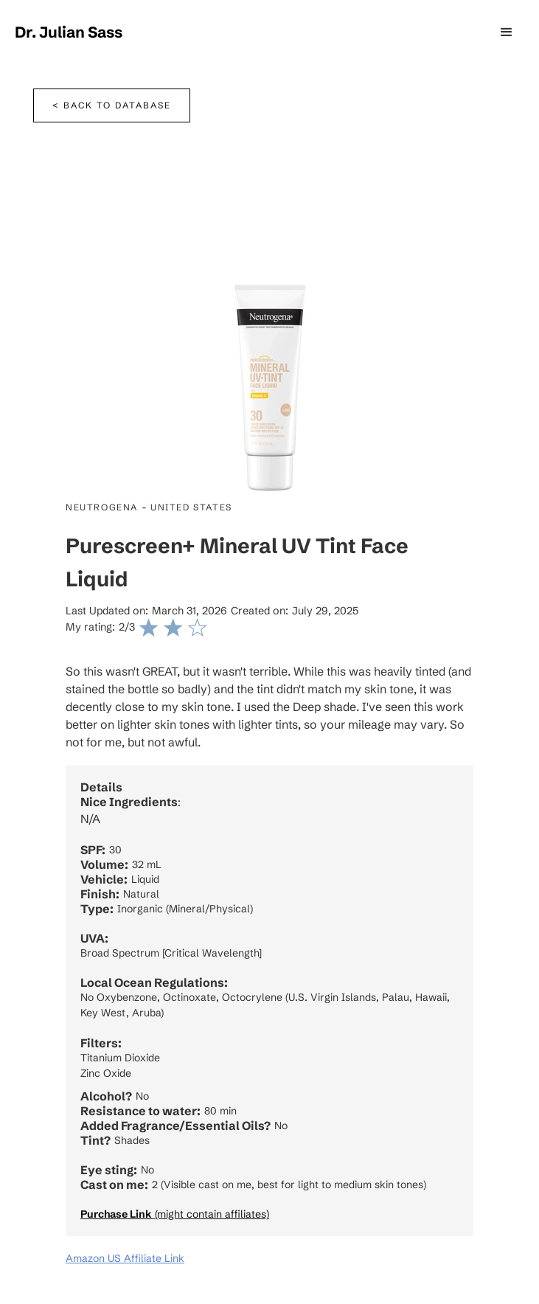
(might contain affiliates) (174, 1214)
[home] (68, 32)
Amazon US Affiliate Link (125, 1258)
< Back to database (111, 105)
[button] (506, 32)
